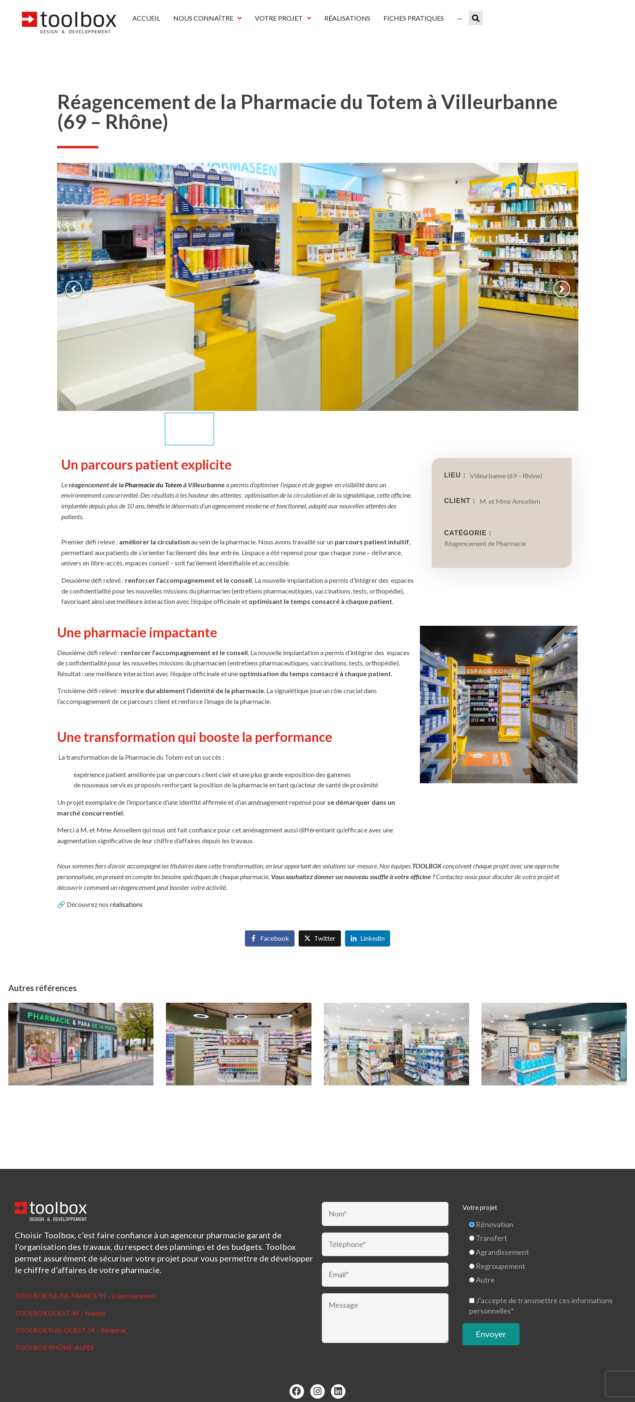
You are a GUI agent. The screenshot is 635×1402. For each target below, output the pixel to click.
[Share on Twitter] (320, 915)
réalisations (126, 881)
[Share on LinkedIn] (367, 915)
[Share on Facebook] (270, 915)
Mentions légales (296, 1392)
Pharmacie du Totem (153, 461)
